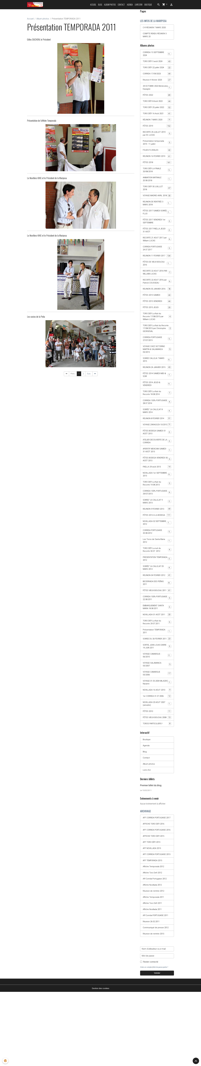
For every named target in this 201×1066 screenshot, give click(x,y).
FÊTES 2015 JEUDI (157, 329)
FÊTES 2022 (157, 97)
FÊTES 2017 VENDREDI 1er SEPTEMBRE (157, 233)
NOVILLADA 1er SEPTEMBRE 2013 (157, 509)
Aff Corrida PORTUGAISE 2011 (156, 988)
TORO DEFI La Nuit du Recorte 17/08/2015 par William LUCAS (157, 338)
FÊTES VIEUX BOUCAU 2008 (157, 775)
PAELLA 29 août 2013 (157, 501)
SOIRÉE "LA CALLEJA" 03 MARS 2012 (157, 609)
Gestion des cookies (100, 1062)
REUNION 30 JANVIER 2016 (157, 308)
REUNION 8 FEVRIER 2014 (157, 448)
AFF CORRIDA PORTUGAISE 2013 (155, 924)
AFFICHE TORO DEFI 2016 (154, 888)
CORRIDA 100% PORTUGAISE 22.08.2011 (157, 646)
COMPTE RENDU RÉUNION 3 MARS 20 (155, 35)
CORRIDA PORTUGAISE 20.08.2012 (157, 571)
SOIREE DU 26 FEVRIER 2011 (157, 690)
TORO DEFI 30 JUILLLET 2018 (157, 196)
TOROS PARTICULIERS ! (157, 783)
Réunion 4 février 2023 (157, 81)
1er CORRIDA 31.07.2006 (157, 751)
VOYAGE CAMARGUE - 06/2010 (157, 709)
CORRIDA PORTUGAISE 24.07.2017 (157, 262)
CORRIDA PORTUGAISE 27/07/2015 (157, 362)
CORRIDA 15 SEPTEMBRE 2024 (157, 55)
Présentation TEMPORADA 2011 (157, 681)
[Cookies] (5, 1061)
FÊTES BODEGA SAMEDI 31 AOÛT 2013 (157, 465)
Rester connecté (150, 1036)
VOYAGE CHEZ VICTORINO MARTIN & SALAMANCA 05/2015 (157, 373)
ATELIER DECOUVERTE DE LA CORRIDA (157, 474)
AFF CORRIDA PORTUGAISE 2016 (155, 896)
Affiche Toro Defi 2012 (153, 944)
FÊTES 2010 (157, 767)
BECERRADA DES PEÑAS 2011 (157, 628)
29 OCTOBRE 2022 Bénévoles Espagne (157, 89)
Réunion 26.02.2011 (152, 995)
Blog (100, 4)
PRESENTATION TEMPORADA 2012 (157, 599)
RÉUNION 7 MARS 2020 (157, 122)
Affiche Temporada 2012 (154, 938)
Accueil (93, 4)
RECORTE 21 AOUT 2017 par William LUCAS (157, 252)
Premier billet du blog (150, 846)
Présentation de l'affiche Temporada (41, 120)
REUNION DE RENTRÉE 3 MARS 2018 (157, 215)
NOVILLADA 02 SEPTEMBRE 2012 (157, 562)
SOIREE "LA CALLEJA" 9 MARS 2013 (157, 537)
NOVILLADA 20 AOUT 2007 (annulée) (157, 759)
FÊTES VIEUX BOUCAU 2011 (157, 637)
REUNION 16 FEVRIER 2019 (157, 161)
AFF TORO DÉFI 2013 (152, 910)
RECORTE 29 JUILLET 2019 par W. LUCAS (157, 136)
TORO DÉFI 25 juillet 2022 (157, 109)
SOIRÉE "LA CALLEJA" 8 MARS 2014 (157, 440)
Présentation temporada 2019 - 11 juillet (157, 146)
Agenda (130, 4)
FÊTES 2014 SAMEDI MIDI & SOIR (157, 402)
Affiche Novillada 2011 (153, 982)
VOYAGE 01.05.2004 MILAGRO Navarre (157, 737)
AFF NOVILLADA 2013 (153, 916)
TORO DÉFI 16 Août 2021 (157, 116)
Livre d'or (138, 4)
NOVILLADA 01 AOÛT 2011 (157, 664)
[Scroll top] (196, 1061)
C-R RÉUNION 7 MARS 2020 (155, 28)
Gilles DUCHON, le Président (39, 39)
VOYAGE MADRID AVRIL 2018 (157, 205)
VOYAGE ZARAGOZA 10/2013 (157, 456)
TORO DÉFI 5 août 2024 (157, 62)
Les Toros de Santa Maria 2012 (157, 581)
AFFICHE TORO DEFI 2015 (154, 903)
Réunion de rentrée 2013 (154, 1007)
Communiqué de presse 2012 (156, 1001)
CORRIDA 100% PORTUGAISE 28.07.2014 (157, 430)
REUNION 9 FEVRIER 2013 (157, 545)
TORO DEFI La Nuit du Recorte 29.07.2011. (157, 671)
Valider (157, 1047)
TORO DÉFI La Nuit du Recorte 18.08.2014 (157, 421)
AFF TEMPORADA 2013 (153, 932)
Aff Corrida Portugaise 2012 (155, 951)
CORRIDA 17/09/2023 (157, 75)
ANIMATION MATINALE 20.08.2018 (157, 186)
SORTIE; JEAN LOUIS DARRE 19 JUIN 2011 (157, 700)
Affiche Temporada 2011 (154, 970)
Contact (121, 4)
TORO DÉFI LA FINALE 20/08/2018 (157, 177)
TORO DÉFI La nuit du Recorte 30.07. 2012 (157, 590)
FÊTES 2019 (157, 128)
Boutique (148, 4)
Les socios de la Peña (36, 316)
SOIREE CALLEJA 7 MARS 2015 (157, 384)
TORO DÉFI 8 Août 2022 (157, 103)
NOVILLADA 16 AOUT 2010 (157, 745)
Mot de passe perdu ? (161, 1041)
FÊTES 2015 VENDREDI (157, 322)
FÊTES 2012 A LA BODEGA (157, 553)
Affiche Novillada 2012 (153, 957)
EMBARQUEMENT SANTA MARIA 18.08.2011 (157, 656)
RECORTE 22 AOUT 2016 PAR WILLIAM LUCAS (157, 290)
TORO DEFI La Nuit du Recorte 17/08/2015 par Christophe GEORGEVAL (157, 351)
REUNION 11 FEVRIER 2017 (157, 271)
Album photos (110, 4)
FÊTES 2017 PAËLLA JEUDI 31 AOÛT (157, 243)
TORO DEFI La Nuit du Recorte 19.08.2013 (157, 518)
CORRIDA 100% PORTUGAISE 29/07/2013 (157, 527)
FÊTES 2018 (157, 169)
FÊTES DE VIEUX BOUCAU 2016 (157, 280)
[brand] (35, 4)
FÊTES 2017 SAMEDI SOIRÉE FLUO (157, 224)
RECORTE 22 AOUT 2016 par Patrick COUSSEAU (157, 299)
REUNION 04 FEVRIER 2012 (157, 618)
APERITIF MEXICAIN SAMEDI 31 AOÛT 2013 (157, 484)
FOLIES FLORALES (157, 153)
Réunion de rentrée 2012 (154, 963)
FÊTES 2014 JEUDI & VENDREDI (157, 412)
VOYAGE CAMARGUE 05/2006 (157, 728)
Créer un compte (146, 1041)
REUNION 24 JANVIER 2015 (157, 393)
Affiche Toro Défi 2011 (153, 976)
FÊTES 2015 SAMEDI (157, 316)
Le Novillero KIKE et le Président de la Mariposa (47, 178)
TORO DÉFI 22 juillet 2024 (157, 69)
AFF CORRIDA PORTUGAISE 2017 (155, 880)
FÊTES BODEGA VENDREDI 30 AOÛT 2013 (157, 493)
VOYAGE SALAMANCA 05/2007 (157, 718)
